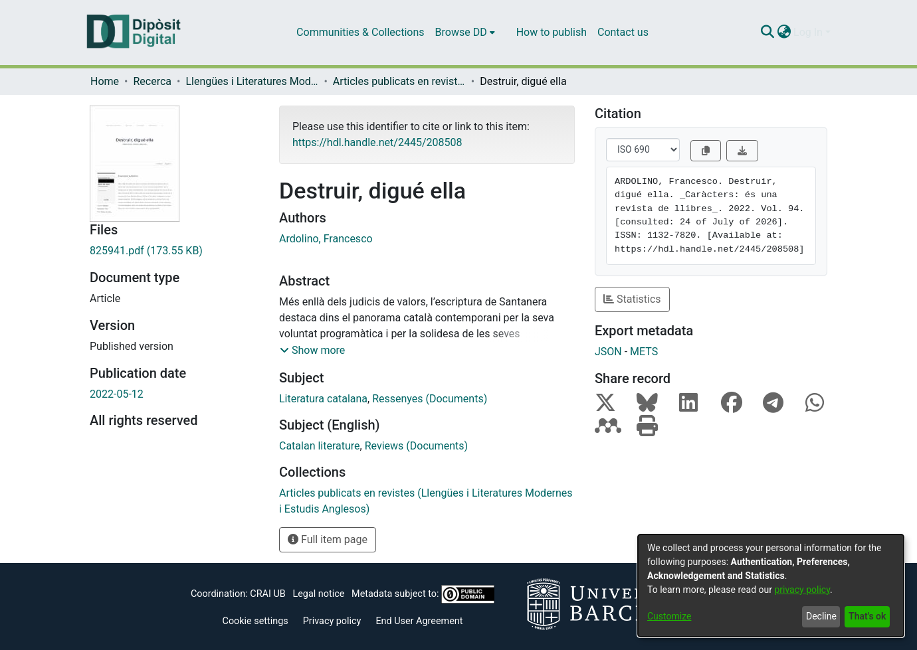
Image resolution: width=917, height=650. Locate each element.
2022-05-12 (117, 394)
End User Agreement (418, 621)
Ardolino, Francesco (326, 238)
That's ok (867, 616)
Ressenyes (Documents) (429, 398)
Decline (821, 616)
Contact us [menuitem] (623, 32)
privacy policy (802, 589)
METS (644, 351)
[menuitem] (465, 32)
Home (104, 81)
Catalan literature (319, 446)
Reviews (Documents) (416, 446)
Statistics (632, 299)
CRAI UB (267, 594)
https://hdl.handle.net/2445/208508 (377, 142)
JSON (608, 351)
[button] (312, 350)
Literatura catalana (323, 398)
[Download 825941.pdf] (174, 251)
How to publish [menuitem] (551, 32)
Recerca (152, 81)
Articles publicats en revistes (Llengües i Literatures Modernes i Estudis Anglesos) (399, 81)
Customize (669, 616)
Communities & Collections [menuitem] (360, 32)
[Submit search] (767, 33)
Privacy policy (332, 621)
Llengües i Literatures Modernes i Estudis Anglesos (251, 81)
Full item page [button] (327, 539)
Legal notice (318, 594)
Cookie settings (255, 621)
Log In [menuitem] (808, 32)
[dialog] (771, 585)
